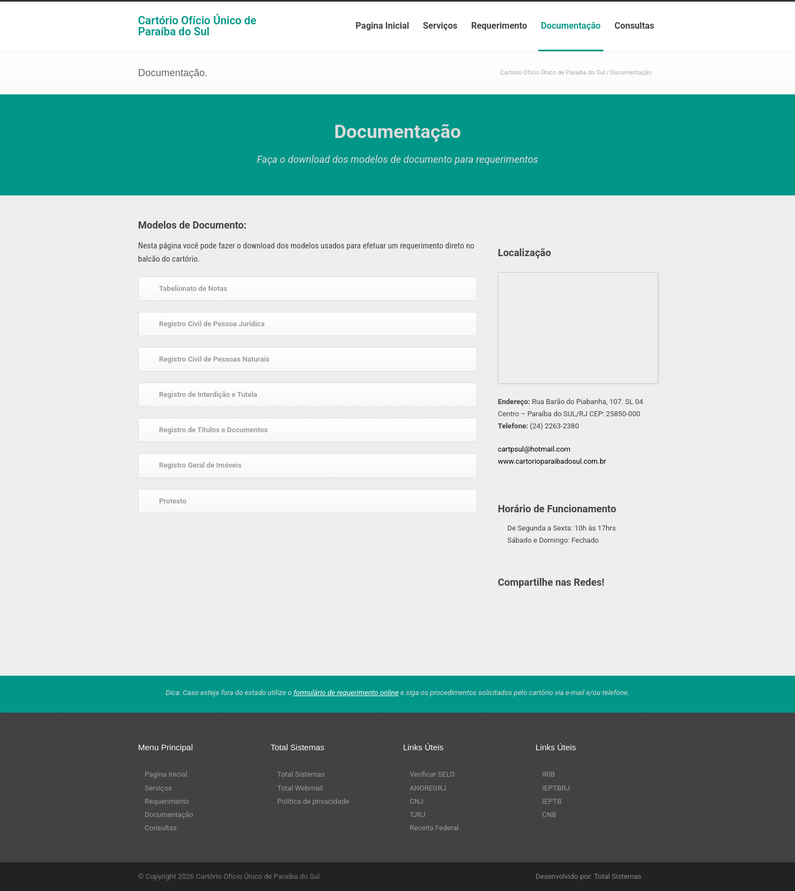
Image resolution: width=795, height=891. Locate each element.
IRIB (548, 774)
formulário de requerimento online (346, 692)
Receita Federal (434, 828)
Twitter (534, 612)
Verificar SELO (432, 774)
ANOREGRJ (428, 788)
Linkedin (584, 612)
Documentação (571, 25)
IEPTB (551, 801)
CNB (549, 814)
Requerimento (499, 25)
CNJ (416, 801)
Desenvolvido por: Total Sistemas (589, 876)
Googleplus (559, 612)
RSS (480, 876)
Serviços (440, 25)
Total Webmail (300, 788)
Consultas (634, 25)
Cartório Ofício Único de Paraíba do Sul (197, 26)
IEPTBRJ (556, 788)
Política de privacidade (313, 801)
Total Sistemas (301, 774)
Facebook (509, 612)
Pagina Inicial (382, 25)
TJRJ (418, 814)
